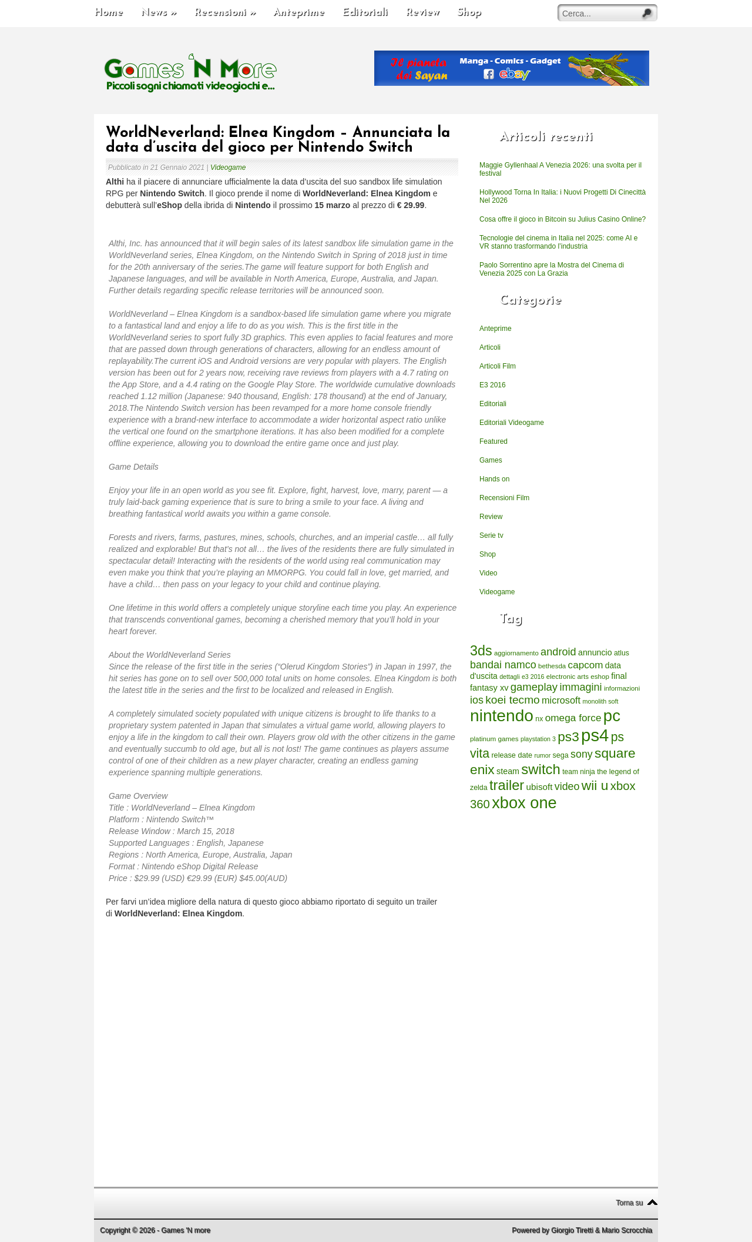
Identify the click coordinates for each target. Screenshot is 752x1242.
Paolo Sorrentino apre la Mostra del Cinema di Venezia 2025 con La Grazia (551, 269)
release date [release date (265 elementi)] (511, 755)
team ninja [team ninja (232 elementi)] (578, 772)
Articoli (490, 347)
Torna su (629, 1203)
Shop (469, 13)
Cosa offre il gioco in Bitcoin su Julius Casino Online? (562, 219)
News (158, 13)
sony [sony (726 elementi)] (581, 754)
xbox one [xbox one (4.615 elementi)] (524, 803)
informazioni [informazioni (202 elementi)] (622, 688)
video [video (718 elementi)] (567, 786)
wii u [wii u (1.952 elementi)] (595, 785)
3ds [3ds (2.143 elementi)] (481, 650)
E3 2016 (492, 385)
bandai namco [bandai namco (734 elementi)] (503, 665)
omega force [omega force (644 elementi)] (573, 718)
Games (490, 460)
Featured (493, 441)
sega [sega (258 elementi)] (561, 755)
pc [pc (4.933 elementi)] (611, 716)
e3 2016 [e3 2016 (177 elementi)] (533, 676)
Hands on (494, 479)
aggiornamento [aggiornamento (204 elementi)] (516, 653)
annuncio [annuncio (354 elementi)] (595, 652)
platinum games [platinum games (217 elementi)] (494, 738)
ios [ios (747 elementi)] (477, 700)
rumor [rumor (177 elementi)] (542, 755)
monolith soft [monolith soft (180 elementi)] (600, 701)
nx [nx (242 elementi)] (539, 719)
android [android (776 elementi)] (558, 652)
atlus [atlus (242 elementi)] (621, 653)
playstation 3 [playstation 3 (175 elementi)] (538, 738)
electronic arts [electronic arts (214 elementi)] (567, 676)
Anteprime (298, 13)
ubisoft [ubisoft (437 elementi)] (539, 787)
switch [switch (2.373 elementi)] (540, 769)
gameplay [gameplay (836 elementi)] (534, 687)
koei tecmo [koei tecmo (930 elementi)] (512, 700)
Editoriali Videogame (511, 423)
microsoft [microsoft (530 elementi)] (561, 700)
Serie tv (491, 535)
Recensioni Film (504, 498)
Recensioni (225, 13)
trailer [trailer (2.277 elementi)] (506, 785)
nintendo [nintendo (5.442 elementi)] (501, 716)
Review (422, 13)
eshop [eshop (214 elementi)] (599, 676)
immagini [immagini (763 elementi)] (580, 687)
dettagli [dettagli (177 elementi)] (509, 676)
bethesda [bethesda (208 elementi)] (552, 665)
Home (108, 13)
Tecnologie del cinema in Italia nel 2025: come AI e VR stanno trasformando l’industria (558, 242)
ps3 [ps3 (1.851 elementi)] (568, 736)
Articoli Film (497, 366)
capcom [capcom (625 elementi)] (585, 665)
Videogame (228, 167)
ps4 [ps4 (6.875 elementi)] (595, 735)
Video (488, 573)
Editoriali (365, 13)
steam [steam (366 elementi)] (507, 771)
